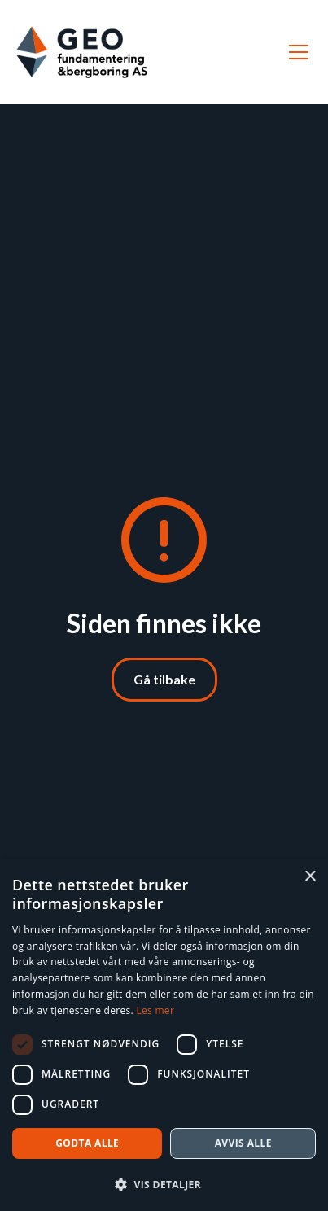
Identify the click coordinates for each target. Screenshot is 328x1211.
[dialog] (164, 1035)
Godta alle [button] (87, 1143)
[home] (81, 52)
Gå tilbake (164, 679)
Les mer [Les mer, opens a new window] (155, 1010)
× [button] (310, 877)
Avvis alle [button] (243, 1143)
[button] (295, 52)
